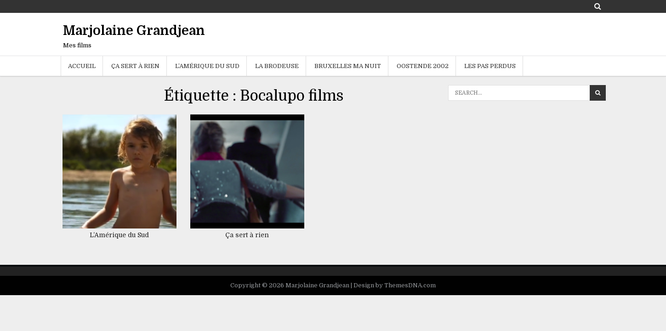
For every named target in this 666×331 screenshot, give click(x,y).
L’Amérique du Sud (119, 235)
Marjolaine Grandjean (134, 30)
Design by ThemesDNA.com (394, 285)
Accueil (82, 66)
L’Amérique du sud (207, 66)
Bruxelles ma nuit (347, 66)
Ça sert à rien (135, 66)
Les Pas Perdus (490, 66)
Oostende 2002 (423, 66)
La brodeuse (277, 66)
